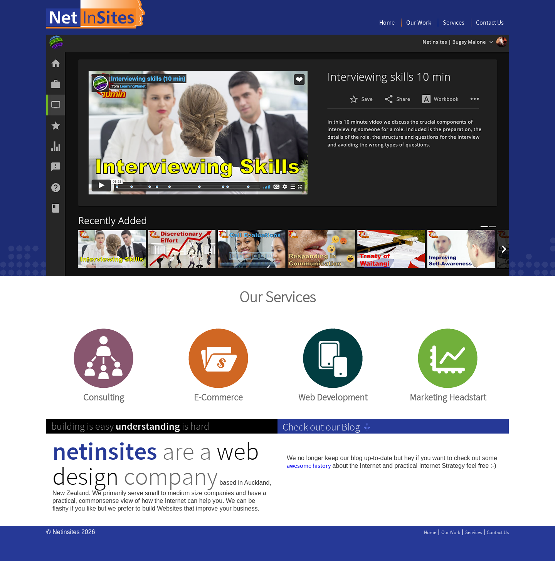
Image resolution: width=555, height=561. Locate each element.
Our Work (418, 23)
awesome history (309, 466)
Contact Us (490, 23)
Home (387, 23)
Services (453, 23)
